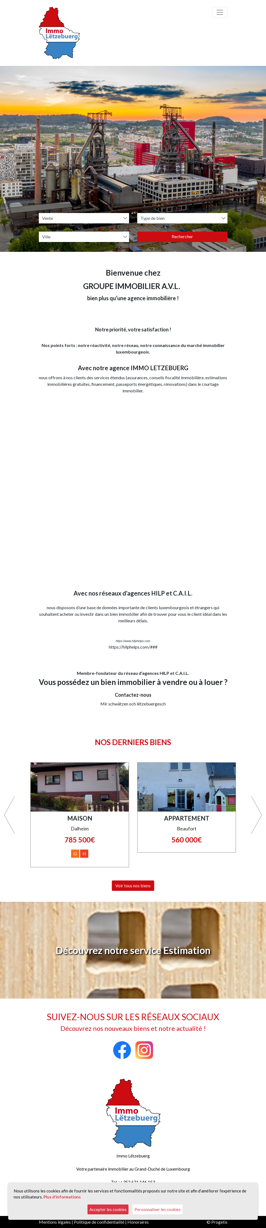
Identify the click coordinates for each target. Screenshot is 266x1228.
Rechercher (182, 236)
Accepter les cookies (108, 1209)
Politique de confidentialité (99, 1221)
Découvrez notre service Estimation (133, 950)
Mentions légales (55, 1221)
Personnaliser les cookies (158, 1209)
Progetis (219, 1221)
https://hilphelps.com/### (133, 646)
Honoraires (138, 1221)
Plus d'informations (62, 1196)
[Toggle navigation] (219, 12)
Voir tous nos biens (133, 885)
